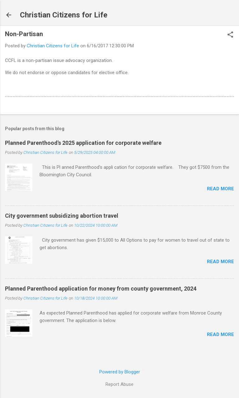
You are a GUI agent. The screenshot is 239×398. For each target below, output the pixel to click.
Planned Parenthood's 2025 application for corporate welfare (83, 143)
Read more (220, 189)
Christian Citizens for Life (63, 15)
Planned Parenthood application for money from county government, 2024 (100, 288)
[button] (230, 35)
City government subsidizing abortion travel (61, 215)
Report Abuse (119, 384)
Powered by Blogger (119, 372)
